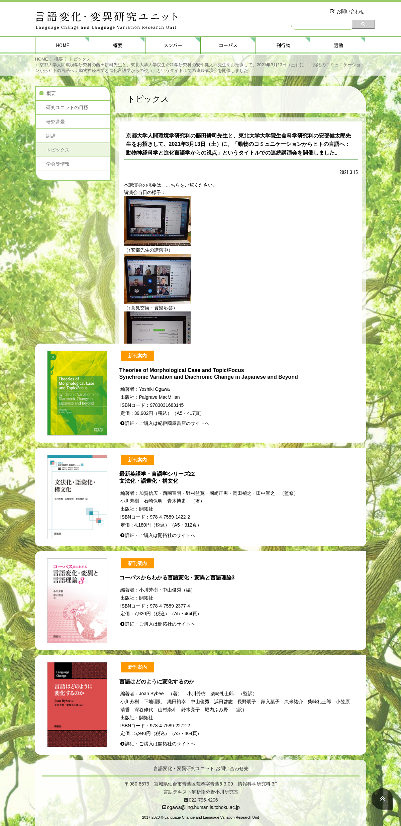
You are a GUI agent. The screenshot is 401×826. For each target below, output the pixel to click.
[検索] (321, 25)
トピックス (80, 59)
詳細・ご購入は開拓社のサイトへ (160, 535)
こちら (173, 185)
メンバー (173, 45)
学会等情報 (58, 164)
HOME (62, 45)
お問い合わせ (350, 11)
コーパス (228, 45)
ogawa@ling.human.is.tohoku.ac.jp (203, 807)
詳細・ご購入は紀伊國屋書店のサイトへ (167, 423)
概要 (117, 45)
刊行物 (283, 45)
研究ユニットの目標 (67, 107)
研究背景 (55, 121)
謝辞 (51, 136)
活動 (338, 45)
